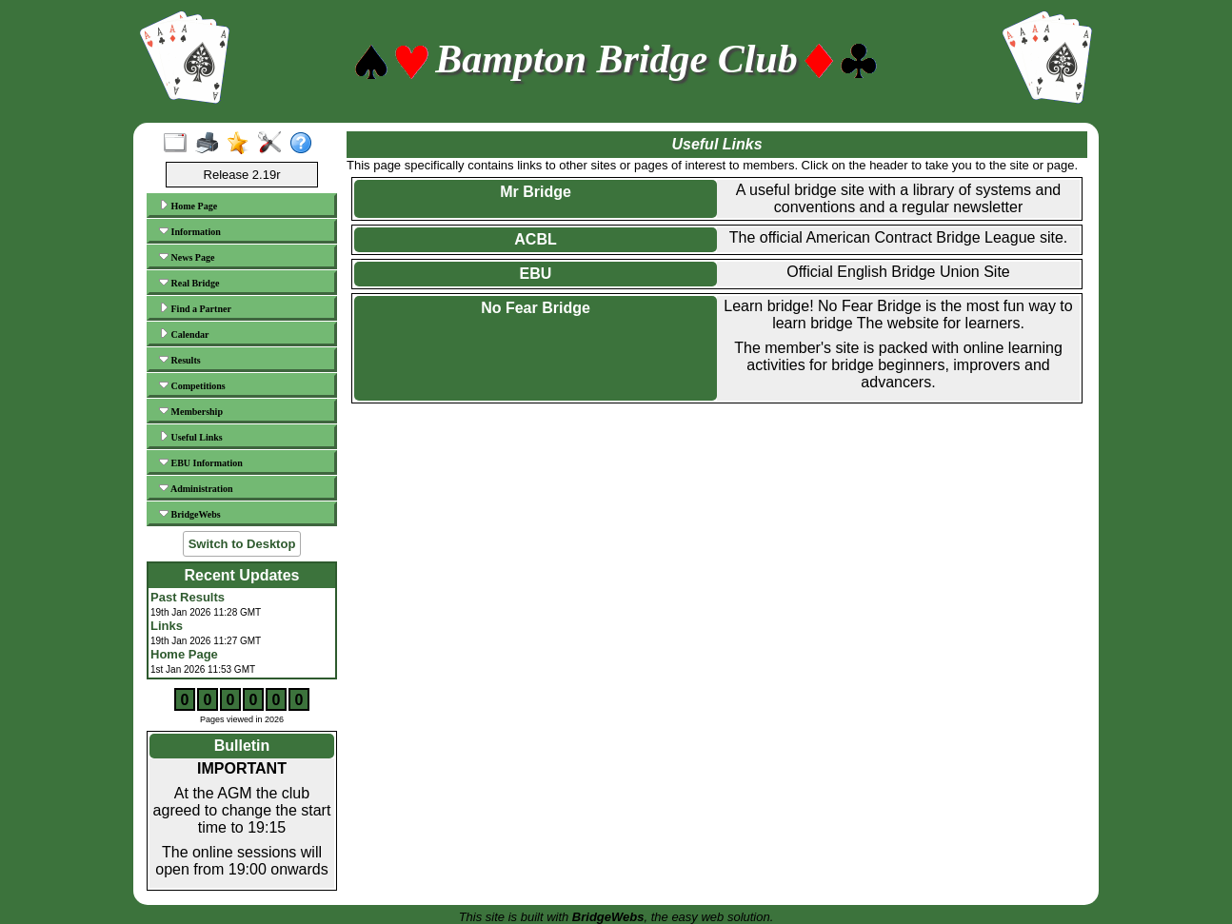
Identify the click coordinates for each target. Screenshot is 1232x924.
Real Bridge (189, 282)
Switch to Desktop (242, 544)
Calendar (184, 334)
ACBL (535, 239)
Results (180, 359)
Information (190, 231)
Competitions (192, 385)
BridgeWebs (190, 514)
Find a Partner (195, 308)
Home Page (188, 205)
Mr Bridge (535, 192)
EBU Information (201, 462)
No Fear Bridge (535, 308)
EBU (536, 273)
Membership (191, 411)
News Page (186, 257)
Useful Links (191, 436)
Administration (196, 488)
